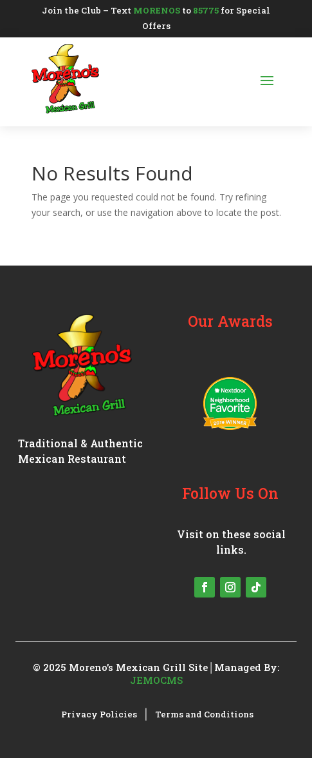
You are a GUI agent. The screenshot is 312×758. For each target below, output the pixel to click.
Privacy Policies (99, 714)
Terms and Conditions (204, 714)
